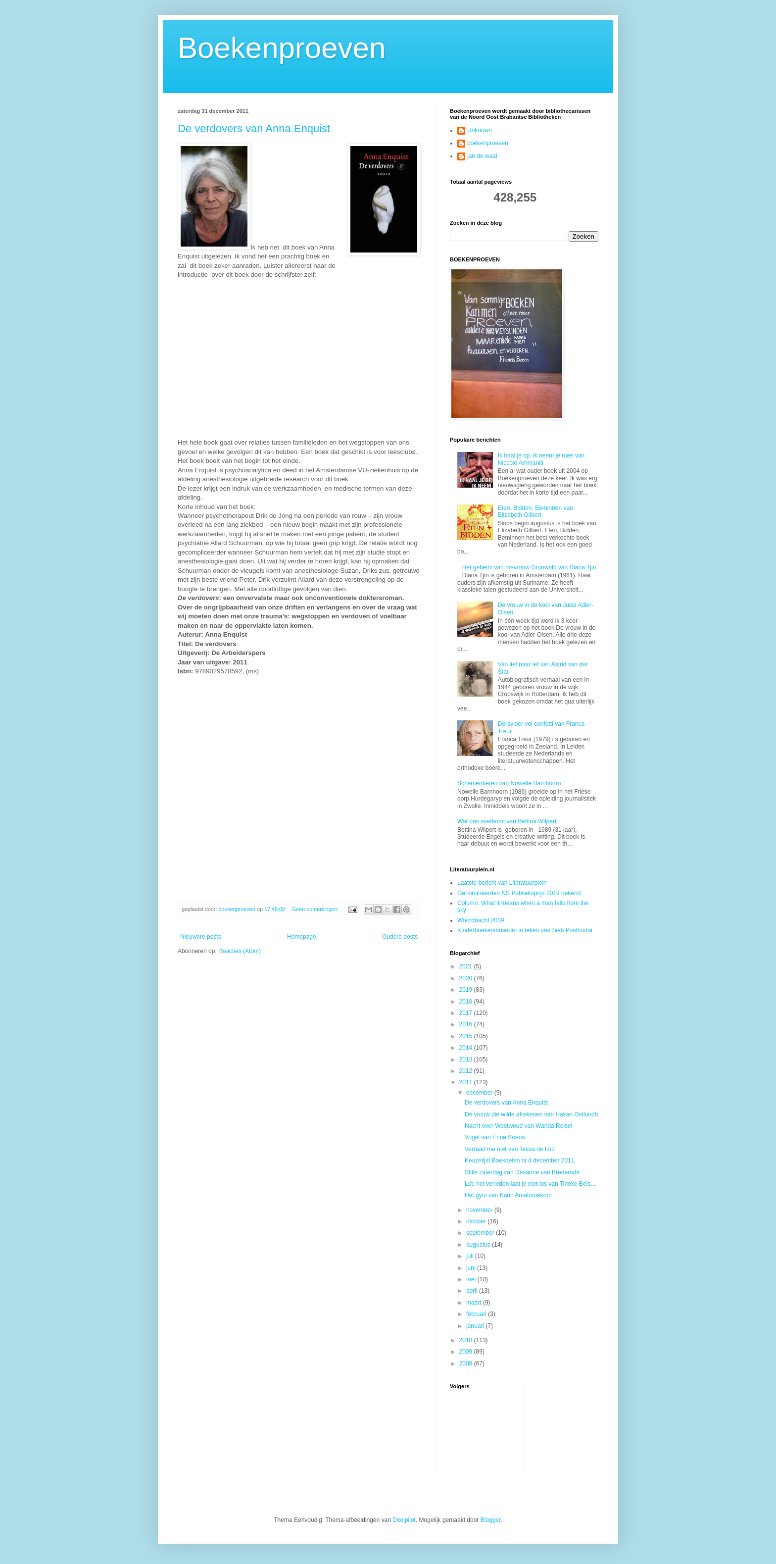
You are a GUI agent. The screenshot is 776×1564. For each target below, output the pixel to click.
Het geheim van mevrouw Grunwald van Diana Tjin (529, 567)
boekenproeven (487, 143)
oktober (476, 1221)
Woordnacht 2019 (480, 920)
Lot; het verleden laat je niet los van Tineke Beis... (530, 1183)
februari (477, 1314)
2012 (466, 1070)
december (480, 1092)
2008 (466, 1363)
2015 (466, 1036)
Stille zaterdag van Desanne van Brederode (522, 1172)
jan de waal (482, 155)
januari (475, 1325)
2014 (466, 1047)
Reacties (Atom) (239, 951)
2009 (466, 1351)
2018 (466, 1001)
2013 (466, 1059)
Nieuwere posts (200, 936)
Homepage (301, 936)
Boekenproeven (282, 47)
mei (472, 1279)
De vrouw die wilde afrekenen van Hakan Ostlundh (531, 1114)
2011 (466, 1082)
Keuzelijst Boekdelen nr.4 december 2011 (519, 1160)
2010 (466, 1340)
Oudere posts (400, 936)
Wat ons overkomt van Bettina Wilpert (506, 821)
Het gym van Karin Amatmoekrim (508, 1195)
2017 (466, 1012)
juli (470, 1256)
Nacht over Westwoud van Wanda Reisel (518, 1125)
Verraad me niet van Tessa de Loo (510, 1149)
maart (474, 1302)
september (481, 1232)
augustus (479, 1244)
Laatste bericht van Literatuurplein (502, 882)
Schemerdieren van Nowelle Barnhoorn (509, 783)
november (480, 1210)
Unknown (479, 130)
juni (471, 1267)
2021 (466, 966)
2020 (466, 978)
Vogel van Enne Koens (495, 1137)
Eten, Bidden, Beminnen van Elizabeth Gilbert (535, 511)
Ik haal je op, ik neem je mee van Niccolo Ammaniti (541, 459)
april (472, 1290)
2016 (466, 1024)
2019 (466, 989)
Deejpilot (404, 1519)
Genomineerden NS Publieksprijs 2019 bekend (519, 893)
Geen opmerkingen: (316, 909)
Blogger (491, 1519)
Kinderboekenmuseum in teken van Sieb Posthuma (524, 930)
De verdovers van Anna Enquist (254, 128)
